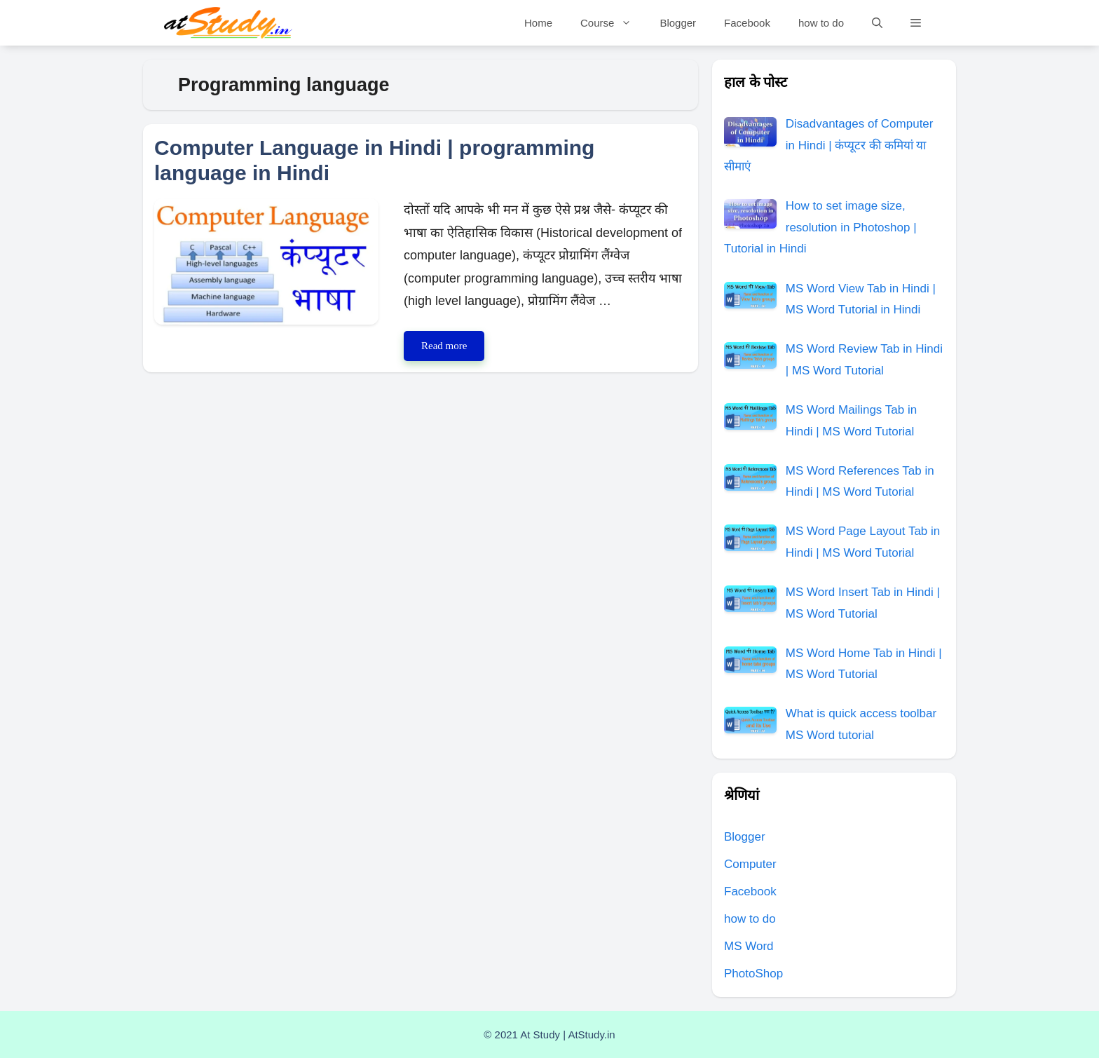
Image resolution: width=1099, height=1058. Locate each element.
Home (538, 23)
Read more (452, 348)
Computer (750, 864)
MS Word (749, 946)
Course (613, 23)
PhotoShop (753, 973)
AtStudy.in (591, 1034)
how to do (821, 23)
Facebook (747, 23)
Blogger (678, 23)
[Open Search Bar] (877, 23)
